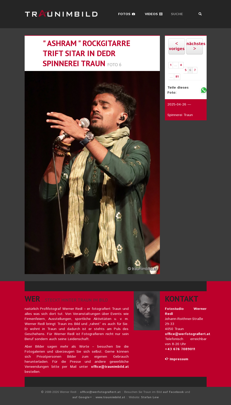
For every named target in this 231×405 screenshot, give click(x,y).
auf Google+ (82, 397)
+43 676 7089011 (180, 349)
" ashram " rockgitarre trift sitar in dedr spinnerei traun (86, 53)
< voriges (176, 46)
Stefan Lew (150, 397)
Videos (154, 14)
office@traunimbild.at (110, 366)
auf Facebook (173, 392)
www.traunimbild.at (110, 397)
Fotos (126, 14)
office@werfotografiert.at (187, 334)
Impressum (176, 359)
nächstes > (195, 46)
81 (177, 77)
